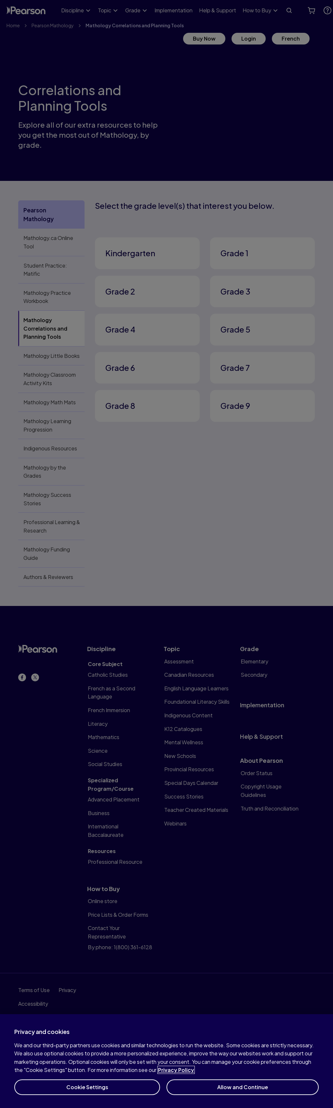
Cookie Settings (87, 1093)
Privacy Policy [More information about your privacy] (176, 1076)
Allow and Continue (242, 1093)
